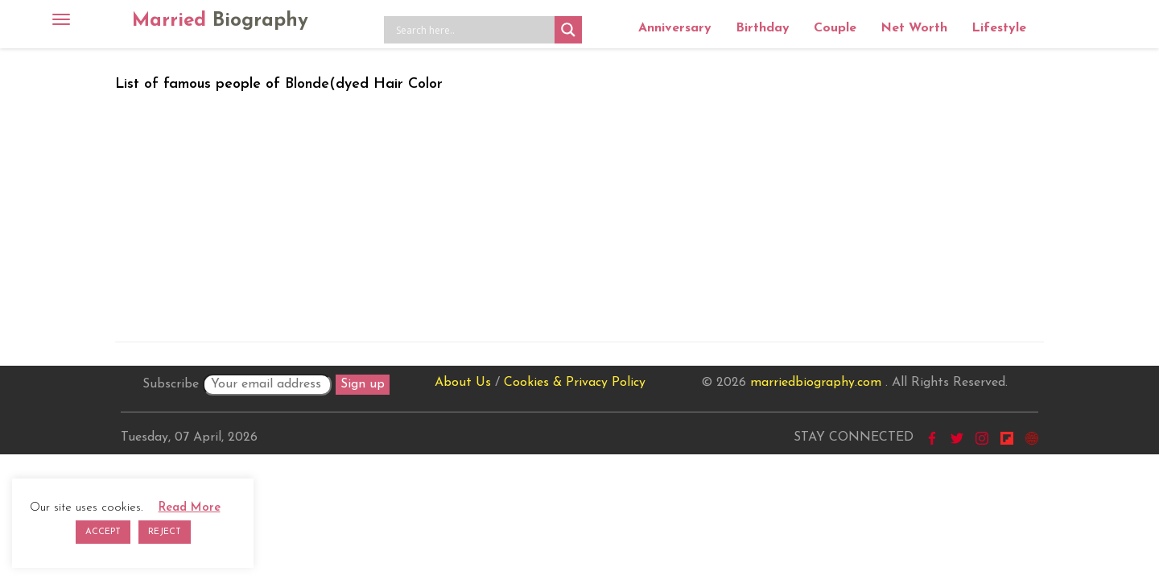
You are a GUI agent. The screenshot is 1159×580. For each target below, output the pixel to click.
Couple (835, 28)
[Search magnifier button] (568, 30)
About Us (463, 382)
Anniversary (674, 28)
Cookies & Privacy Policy (574, 382)
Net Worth (914, 28)
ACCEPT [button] (103, 532)
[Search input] (473, 30)
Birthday (763, 28)
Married (220, 21)
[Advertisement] (579, 213)
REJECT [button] (164, 532)
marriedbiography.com (815, 382)
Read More (190, 508)
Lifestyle (998, 28)
